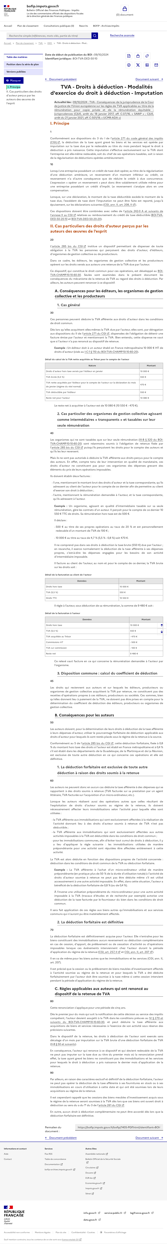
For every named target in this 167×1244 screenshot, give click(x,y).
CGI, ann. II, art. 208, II (118, 205)
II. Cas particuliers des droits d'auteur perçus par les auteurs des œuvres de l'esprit (24, 97)
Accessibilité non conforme (17, 1232)
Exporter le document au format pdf (129, 56)
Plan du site (61, 1232)
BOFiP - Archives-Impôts (106, 26)
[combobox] (49, 36)
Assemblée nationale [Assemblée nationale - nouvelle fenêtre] (95, 1153)
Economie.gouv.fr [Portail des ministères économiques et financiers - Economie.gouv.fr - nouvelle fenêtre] (93, 1183)
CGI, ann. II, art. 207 (136, 952)
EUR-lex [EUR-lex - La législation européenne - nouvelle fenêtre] (89, 1178)
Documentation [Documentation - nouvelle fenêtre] (52, 1164)
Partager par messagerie (156, 65)
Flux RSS (48, 1153)
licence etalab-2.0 (70, 1239)
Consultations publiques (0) (59, 26)
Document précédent (63, 79)
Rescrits (83, 26)
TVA (40, 43)
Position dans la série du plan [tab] (23, 64)
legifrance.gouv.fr (140, 1213)
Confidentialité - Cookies (83, 1232)
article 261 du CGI (110, 1105)
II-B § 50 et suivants (63, 1044)
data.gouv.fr (91, 1220)
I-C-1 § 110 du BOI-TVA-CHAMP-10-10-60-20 (111, 352)
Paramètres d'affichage (115, 1232)
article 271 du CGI (94, 333)
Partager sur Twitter (138, 65)
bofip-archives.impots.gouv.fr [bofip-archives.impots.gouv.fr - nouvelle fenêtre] (58, 1169)
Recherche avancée (122, 35)
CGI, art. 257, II (108, 952)
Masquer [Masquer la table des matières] (15, 80)
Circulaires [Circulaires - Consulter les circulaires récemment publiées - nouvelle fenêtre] (90, 1167)
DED (49, 43)
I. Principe (14, 87)
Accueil (8, 26)
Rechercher (94, 36)
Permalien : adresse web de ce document (147, 56)
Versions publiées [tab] (16, 71)
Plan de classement (25, 43)
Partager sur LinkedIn (147, 65)
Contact (8, 1159)
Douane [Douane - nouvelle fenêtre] (89, 1172)
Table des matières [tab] (17, 57)
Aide (6, 1153)
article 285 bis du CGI (67, 246)
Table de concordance (55, 1159)
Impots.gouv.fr (92, 1188)
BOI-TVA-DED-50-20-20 (86, 219)
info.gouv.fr (90, 1213)
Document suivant (147, 79)
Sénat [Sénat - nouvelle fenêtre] (88, 1193)
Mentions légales (43, 1232)
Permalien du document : (53, 1129)
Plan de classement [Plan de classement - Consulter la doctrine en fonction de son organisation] (27, 26)
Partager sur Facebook (129, 65)
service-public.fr (113, 1213)
